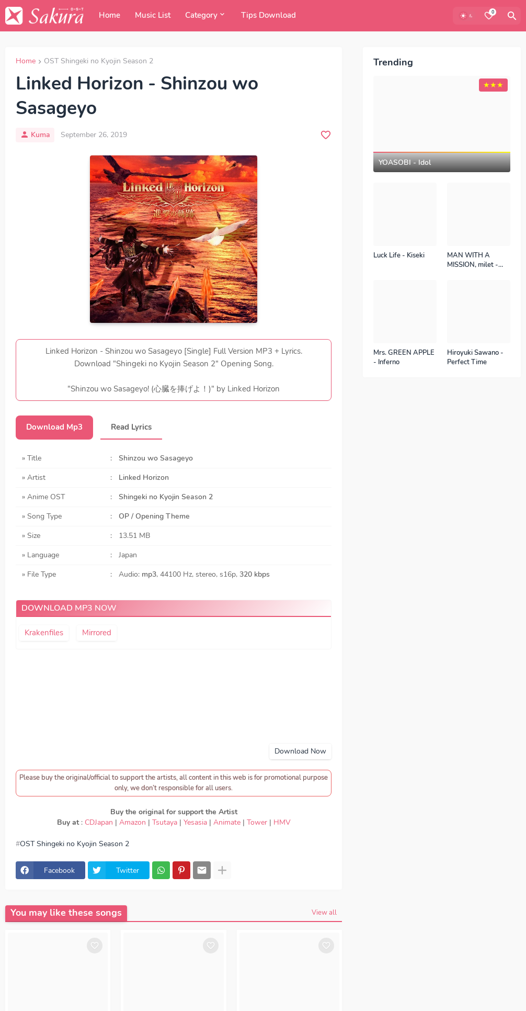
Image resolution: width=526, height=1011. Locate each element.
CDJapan (99, 822)
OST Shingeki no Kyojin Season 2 (98, 62)
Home (109, 15)
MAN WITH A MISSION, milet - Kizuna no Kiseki (472, 260)
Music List (152, 15)
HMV (282, 822)
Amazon (132, 822)
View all (324, 912)
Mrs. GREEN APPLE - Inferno (403, 358)
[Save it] (325, 135)
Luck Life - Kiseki (399, 255)
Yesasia (195, 822)
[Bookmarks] (489, 16)
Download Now (300, 751)
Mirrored (96, 632)
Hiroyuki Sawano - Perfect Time (475, 358)
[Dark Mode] (467, 15)
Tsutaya (164, 822)
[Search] (512, 16)
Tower (257, 822)
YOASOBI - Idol (405, 162)
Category (201, 15)
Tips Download (268, 15)
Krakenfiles (44, 632)
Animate (227, 822)
